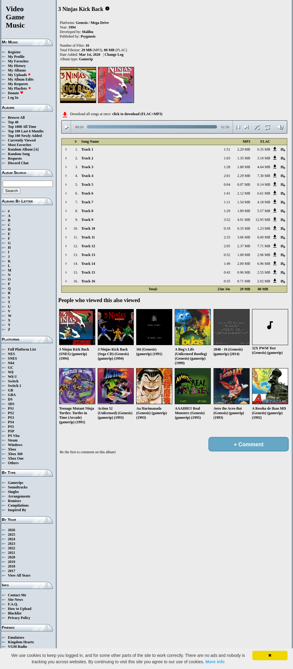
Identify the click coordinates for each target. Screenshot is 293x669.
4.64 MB (263, 167)
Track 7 (87, 202)
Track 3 (87, 167)
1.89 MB (243, 211)
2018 (11, 566)
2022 (11, 548)
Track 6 (87, 193)
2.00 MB (243, 263)
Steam (13, 440)
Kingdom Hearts (21, 642)
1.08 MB (243, 255)
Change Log (114, 54)
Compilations (18, 505)
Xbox (12, 449)
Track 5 (87, 184)
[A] (36, 149)
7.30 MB (263, 176)
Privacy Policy (19, 618)
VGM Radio (17, 646)
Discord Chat (18, 163)
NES (11, 354)
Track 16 (88, 281)
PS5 (11, 426)
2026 (11, 530)
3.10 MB (263, 158)
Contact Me (17, 595)
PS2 (11, 413)
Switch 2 (14, 386)
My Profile (16, 57)
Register (14, 52)
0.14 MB (263, 184)
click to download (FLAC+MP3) (137, 114)
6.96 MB (263, 263)
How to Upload (19, 609)
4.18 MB (263, 202)
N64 (11, 363)
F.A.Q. (13, 604)
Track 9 (87, 220)
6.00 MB (263, 237)
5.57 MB (263, 211)
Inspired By (17, 510)
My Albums (17, 70)
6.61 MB (263, 193)
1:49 (227, 263)
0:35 (227, 281)
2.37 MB (243, 246)
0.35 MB (243, 228)
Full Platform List (22, 349)
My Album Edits (21, 79)
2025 (11, 534)
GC (10, 367)
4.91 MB (243, 220)
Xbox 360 (15, 454)
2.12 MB (243, 193)
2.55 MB (263, 272)
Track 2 (87, 158)
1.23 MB (263, 228)
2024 (11, 539)
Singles (13, 492)
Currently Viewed (21, 140)
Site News (15, 599)
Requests (15, 158)
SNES (12, 358)
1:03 (227, 158)
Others (13, 463)
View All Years (19, 575)
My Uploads (19, 75)
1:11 (227, 202)
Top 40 (13, 122)
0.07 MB (243, 184)
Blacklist (15, 613)
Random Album (20, 149)
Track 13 (88, 255)
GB (10, 390)
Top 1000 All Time (22, 127)
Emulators (16, 637)
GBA (12, 395)
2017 (11, 571)
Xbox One (16, 458)
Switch (13, 381)
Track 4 (87, 176)
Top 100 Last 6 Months (26, 131)
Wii (10, 372)
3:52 (227, 220)
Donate (15, 93)
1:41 (227, 193)
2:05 (227, 246)
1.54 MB (243, 202)
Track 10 (88, 228)
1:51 (227, 149)
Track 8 (87, 211)
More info (214, 661)
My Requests (18, 84)
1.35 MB (243, 158)
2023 (11, 543)
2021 (11, 553)
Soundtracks (18, 487)
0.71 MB (243, 281)
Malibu (87, 32)
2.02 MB (263, 281)
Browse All (16, 117)
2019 (11, 562)
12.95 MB (262, 220)
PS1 (11, 408)
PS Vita (13, 436)
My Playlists (19, 88)
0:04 (227, 184)
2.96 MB (263, 255)
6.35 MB (263, 149)
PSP (11, 431)
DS (10, 399)
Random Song (19, 154)
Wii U (12, 376)
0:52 (227, 255)
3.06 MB (243, 237)
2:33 (227, 237)
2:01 (227, 176)
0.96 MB (243, 272)
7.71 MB (263, 246)
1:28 (227, 167)
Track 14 (88, 263)
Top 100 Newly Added (25, 136)
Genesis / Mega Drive (92, 23)
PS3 (11, 417)
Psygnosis (88, 36)
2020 (11, 557)
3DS (11, 404)
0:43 (227, 272)
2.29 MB (243, 149)
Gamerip (86, 59)
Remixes (14, 501)
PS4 (11, 422)
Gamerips (15, 483)
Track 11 (88, 237)
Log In (13, 97)
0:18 (227, 228)
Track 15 (88, 272)
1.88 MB (243, 167)
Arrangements (19, 496)
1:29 (227, 211)
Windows (15, 445)
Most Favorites (19, 145)
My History (17, 66)
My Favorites (18, 61)
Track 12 (88, 246)
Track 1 (87, 149)
